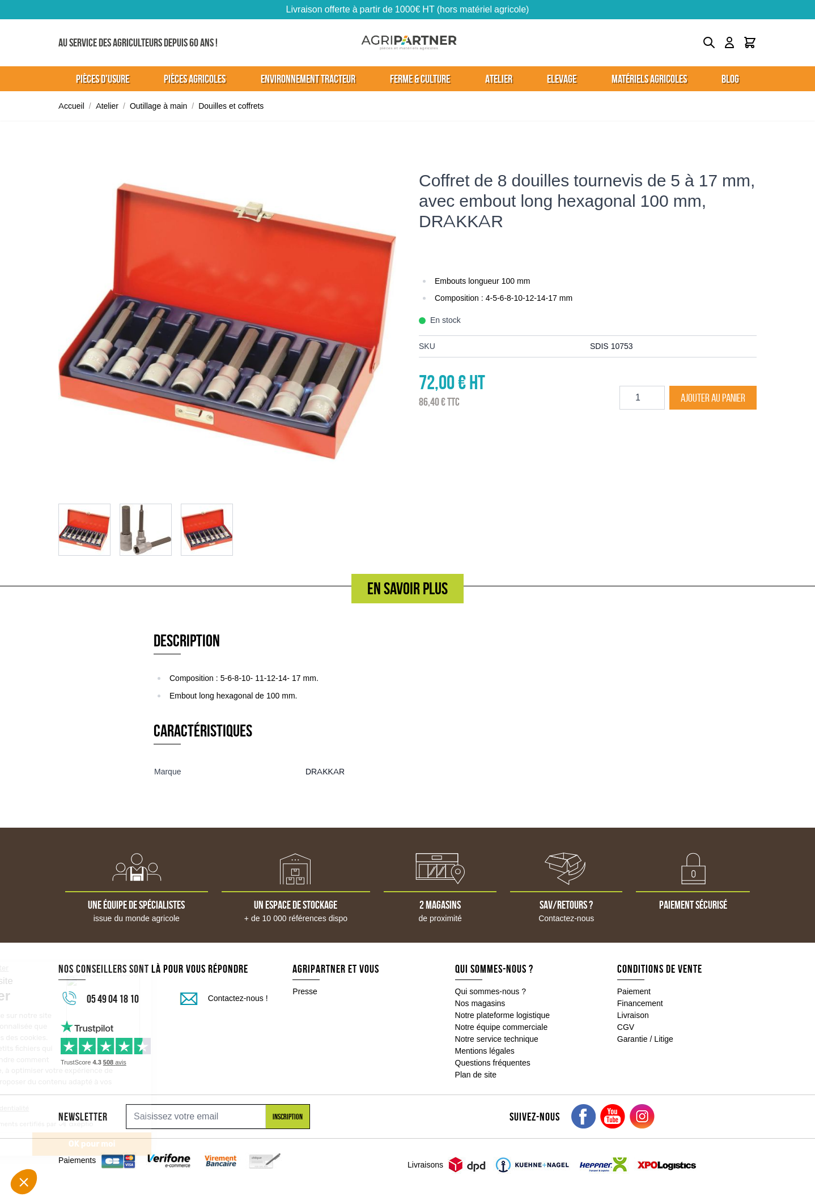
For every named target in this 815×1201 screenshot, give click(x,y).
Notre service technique (496, 1039)
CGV (625, 1027)
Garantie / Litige (645, 1039)
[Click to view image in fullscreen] (227, 321)
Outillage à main (158, 106)
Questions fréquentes (492, 1063)
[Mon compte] (729, 42)
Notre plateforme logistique (502, 1015)
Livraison (633, 1015)
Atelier (107, 106)
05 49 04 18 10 (113, 999)
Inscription (288, 1116)
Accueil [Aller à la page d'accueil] (71, 106)
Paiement (634, 991)
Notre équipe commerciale (501, 1027)
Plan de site (475, 1075)
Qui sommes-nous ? (491, 991)
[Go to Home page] (408, 42)
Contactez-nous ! (238, 998)
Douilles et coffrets (231, 106)
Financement (640, 1003)
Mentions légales (485, 1051)
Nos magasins (480, 1003)
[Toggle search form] (709, 42)
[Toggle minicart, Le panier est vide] (750, 42)
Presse (304, 991)
